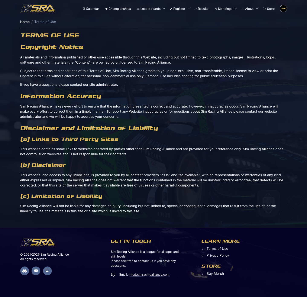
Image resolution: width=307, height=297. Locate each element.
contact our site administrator (93, 84)
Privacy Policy (218, 255)
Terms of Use (217, 248)
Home (25, 22)
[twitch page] (47, 270)
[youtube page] (36, 270)
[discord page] (24, 270)
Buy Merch (215, 273)
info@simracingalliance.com (149, 274)
